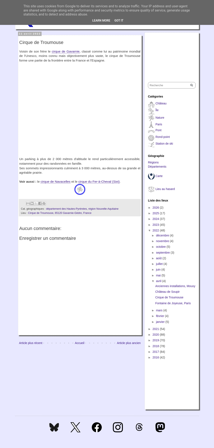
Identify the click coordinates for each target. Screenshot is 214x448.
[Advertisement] (169, 53)
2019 (156, 340)
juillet (159, 264)
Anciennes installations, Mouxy (175, 286)
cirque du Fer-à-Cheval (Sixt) (99, 181)
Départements (157, 166)
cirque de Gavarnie (66, 51)
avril (159, 281)
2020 (156, 334)
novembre (163, 241)
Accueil (79, 343)
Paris (158, 124)
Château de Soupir (167, 291)
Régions (153, 162)
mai (158, 275)
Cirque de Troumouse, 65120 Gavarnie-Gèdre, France (59, 213)
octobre (161, 246)
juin (158, 269)
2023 (156, 224)
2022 (156, 230)
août (159, 258)
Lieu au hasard (165, 189)
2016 (156, 357)
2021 (156, 329)
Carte (159, 176)
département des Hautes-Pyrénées (66, 208)
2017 (156, 351)
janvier (160, 321)
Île (157, 110)
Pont (158, 130)
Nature (159, 117)
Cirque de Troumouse (169, 297)
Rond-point (162, 137)
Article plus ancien (129, 343)
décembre (163, 235)
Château (161, 103)
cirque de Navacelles (55, 181)
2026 (156, 207)
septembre (163, 252)
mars (159, 310)
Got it (118, 20)
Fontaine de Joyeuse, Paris (173, 303)
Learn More (101, 20)
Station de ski (164, 143)
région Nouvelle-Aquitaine (103, 208)
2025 (156, 213)
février (160, 316)
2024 (156, 219)
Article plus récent (30, 343)
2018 (156, 346)
